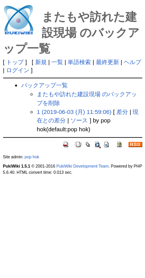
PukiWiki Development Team (82, 166)
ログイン (17, 70)
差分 (122, 111)
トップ (15, 62)
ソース (79, 120)
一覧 (57, 62)
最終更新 (107, 62)
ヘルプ (132, 62)
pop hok (32, 156)
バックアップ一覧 (44, 85)
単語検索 (79, 62)
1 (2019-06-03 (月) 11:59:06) (74, 111)
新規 (41, 62)
